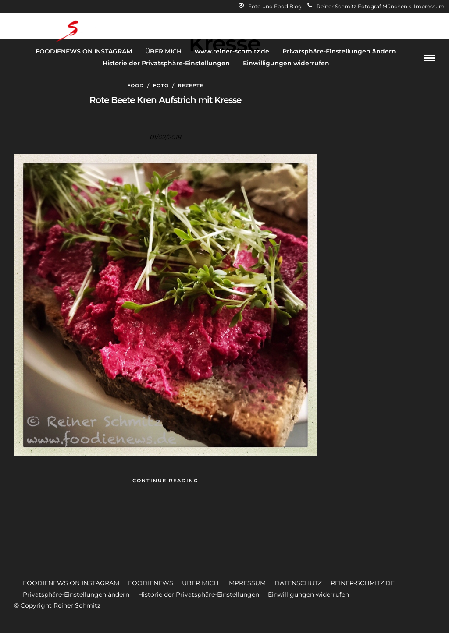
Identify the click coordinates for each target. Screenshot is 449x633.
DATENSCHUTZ (298, 583)
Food (135, 85)
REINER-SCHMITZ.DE (363, 583)
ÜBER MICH (163, 51)
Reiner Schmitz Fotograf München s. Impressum (376, 6)
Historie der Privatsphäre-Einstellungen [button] (198, 594)
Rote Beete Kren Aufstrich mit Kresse (165, 100)
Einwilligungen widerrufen (286, 63)
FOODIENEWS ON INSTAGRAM (84, 51)
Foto (161, 85)
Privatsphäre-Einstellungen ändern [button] (76, 594)
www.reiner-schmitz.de (232, 51)
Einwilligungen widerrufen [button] (308, 594)
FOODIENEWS (150, 583)
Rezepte (190, 85)
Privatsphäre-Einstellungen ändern (339, 51)
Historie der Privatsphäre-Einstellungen (166, 63)
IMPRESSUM (246, 583)
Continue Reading (165, 480)
